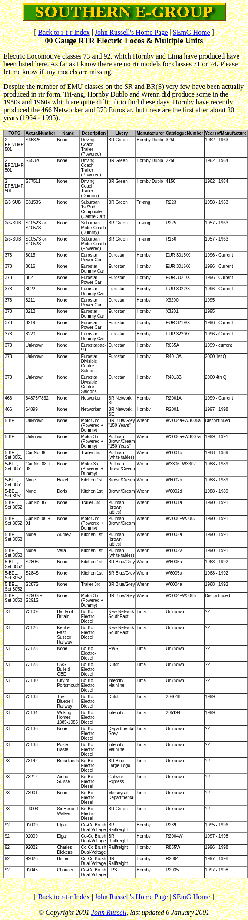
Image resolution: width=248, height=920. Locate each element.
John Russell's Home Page (131, 32)
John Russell (108, 912)
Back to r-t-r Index (63, 32)
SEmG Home (191, 32)
